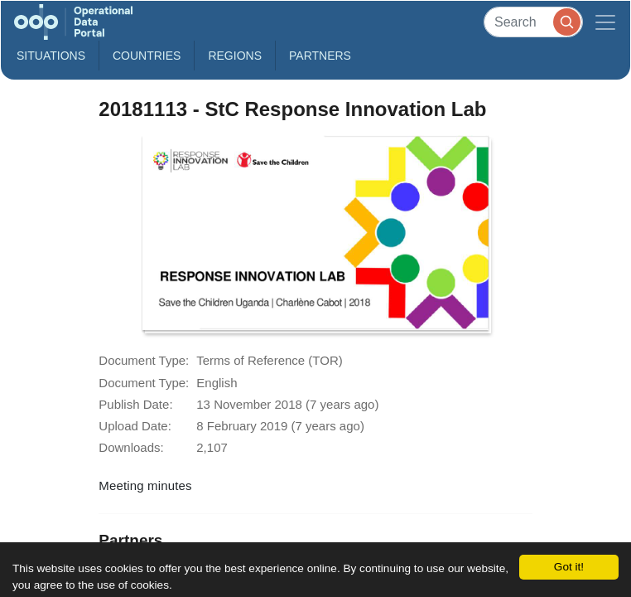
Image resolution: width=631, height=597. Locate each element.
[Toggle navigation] (605, 22)
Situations (51, 55)
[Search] (533, 22)
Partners (320, 55)
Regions (235, 55)
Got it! (569, 567)
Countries (147, 55)
